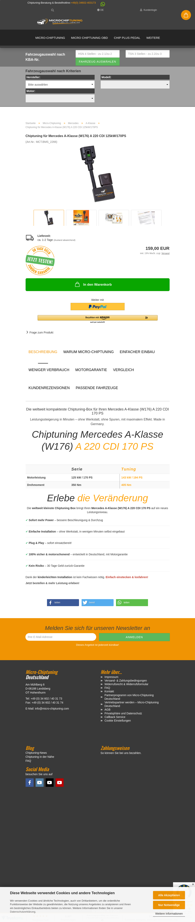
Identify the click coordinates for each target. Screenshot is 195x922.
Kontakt (109, 691)
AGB (108, 709)
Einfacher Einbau (137, 352)
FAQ (107, 687)
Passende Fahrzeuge (97, 388)
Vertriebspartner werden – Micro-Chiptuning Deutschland (132, 704)
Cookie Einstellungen (118, 720)
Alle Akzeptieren (169, 895)
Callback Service (115, 717)
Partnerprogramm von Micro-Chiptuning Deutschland (129, 697)
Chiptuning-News (36, 752)
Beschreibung (43, 352)
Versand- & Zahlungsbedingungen (126, 680)
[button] (101, 5)
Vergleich (123, 370)
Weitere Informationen (169, 913)
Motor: (31, 91)
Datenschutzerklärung (22, 911)
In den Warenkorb (93, 284)
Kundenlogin (148, 10)
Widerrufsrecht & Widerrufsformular (126, 684)
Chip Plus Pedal (127, 37)
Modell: (106, 77)
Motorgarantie (91, 370)
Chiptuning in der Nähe (40, 756)
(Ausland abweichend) (64, 240)
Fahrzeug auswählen (97, 61)
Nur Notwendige (169, 905)
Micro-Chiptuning (50, 37)
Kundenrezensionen (49, 388)
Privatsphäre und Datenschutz (123, 713)
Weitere (153, 37)
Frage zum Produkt (41, 332)
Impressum (111, 677)
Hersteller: (33, 77)
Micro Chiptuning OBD (89, 37)
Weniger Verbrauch (49, 370)
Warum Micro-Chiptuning (88, 352)
